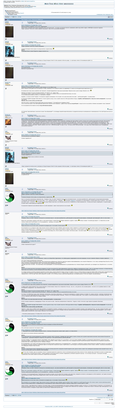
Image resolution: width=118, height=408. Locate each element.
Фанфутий (7, 114)
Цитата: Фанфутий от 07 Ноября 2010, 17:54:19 (31, 25)
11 (16, 16)
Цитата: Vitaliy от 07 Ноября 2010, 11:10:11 (30, 223)
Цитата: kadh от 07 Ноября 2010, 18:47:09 (30, 150)
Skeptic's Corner (13, 14)
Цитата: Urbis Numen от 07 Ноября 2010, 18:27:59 (31, 66)
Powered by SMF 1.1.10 (50, 406)
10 (14, 16)
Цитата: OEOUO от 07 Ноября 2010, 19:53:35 (30, 240)
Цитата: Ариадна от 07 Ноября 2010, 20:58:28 (31, 365)
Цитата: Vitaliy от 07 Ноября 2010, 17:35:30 (30, 85)
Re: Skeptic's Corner (32, 22)
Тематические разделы (13, 11)
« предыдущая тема (100, 14)
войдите (23, 1)
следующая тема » (109, 14)
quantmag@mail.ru (29, 7)
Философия (11, 13)
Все (20, 16)
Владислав (7, 82)
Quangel (7, 41)
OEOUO (7, 21)
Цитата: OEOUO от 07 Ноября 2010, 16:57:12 (30, 134)
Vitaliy (6, 188)
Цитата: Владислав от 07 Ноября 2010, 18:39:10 (31, 282)
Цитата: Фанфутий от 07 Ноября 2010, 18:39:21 (31, 321)
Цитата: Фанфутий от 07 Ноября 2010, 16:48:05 (31, 329)
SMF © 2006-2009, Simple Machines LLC (64, 406)
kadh (6, 131)
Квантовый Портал (11, 10)
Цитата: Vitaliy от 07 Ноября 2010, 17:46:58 (30, 118)
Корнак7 (22, 13)
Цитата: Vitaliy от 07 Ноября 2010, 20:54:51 (30, 216)
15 (18, 16)
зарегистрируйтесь (31, 1)
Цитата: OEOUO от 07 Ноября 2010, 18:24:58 (30, 44)
